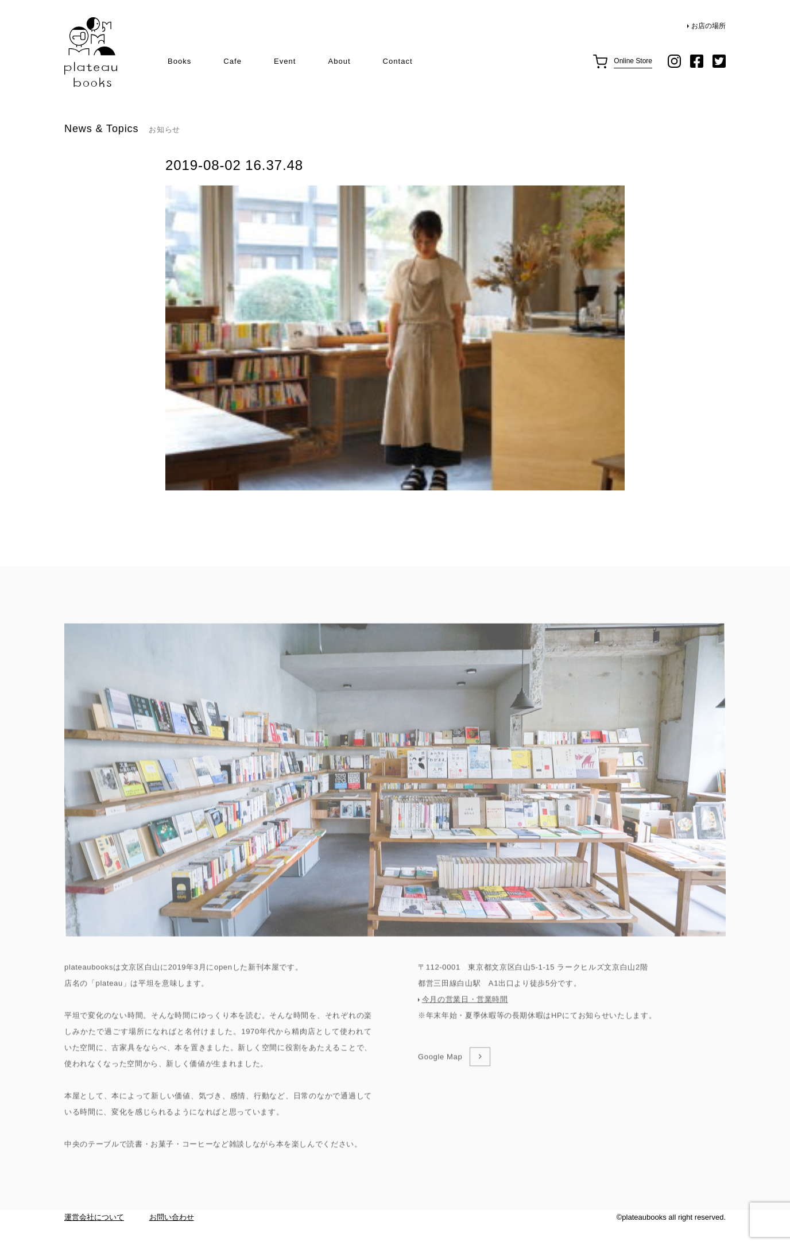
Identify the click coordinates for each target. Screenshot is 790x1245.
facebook (696, 61)
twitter (719, 61)
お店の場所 (708, 25)
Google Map (440, 1091)
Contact (398, 61)
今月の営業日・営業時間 (465, 1034)
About (339, 61)
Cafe (232, 61)
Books (179, 61)
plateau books (90, 52)
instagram (674, 61)
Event (285, 61)
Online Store (633, 61)
